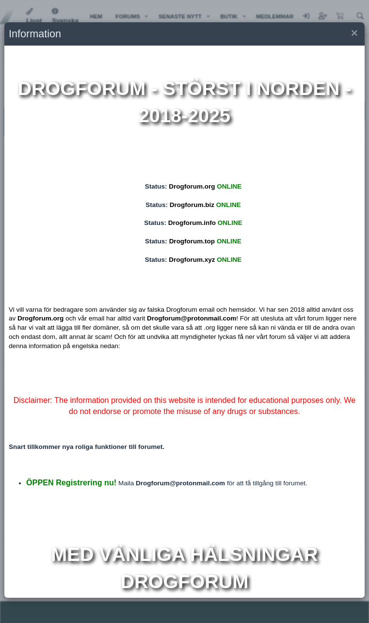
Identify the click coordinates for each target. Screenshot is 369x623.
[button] (353, 34)
